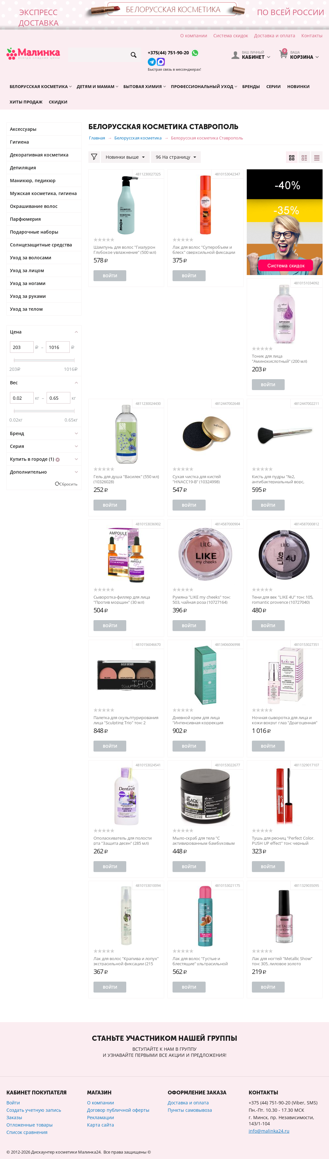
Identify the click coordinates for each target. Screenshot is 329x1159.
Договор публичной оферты (118, 1110)
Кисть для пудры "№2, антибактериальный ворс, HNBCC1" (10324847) (278, 482)
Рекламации (100, 1117)
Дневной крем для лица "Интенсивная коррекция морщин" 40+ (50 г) (198, 723)
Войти (110, 276)
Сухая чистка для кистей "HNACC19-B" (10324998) (197, 479)
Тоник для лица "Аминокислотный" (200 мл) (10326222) (279, 361)
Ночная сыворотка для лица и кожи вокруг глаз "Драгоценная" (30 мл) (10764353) (284, 723)
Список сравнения (27, 1132)
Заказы (14, 1117)
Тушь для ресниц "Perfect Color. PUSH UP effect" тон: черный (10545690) (283, 843)
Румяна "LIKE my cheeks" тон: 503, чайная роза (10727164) (201, 599)
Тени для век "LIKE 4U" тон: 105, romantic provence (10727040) (282, 599)
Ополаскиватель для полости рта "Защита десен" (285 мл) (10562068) (122, 843)
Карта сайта (100, 1125)
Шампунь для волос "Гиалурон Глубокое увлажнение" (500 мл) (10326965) (124, 252)
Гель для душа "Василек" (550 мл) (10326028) (126, 479)
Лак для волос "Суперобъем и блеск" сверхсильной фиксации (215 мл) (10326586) (204, 252)
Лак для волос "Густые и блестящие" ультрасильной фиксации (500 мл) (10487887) (201, 964)
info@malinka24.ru (269, 1131)
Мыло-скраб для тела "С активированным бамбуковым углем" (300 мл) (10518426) (204, 843)
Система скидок (230, 35)
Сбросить (68, 483)
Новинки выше (125, 157)
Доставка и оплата (274, 35)
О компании (193, 35)
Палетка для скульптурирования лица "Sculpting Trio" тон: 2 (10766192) (125, 723)
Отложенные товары (29, 1125)
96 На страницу (176, 157)
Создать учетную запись (33, 1110)
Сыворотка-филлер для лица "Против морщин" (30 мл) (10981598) (121, 602)
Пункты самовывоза (190, 1110)
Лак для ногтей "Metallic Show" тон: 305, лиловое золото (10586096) (282, 964)
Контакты (312, 35)
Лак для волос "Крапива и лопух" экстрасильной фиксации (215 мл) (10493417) (126, 964)
